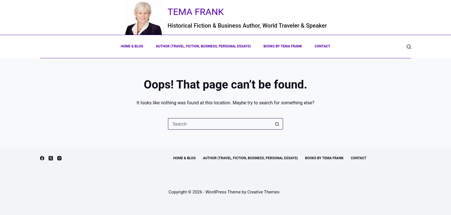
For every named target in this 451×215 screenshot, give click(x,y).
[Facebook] (42, 158)
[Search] (409, 47)
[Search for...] (220, 124)
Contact (322, 46)
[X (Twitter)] (51, 158)
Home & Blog (132, 46)
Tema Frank (196, 11)
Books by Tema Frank (282, 46)
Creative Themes (263, 192)
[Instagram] (59, 158)
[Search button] (277, 124)
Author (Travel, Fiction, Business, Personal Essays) (203, 46)
